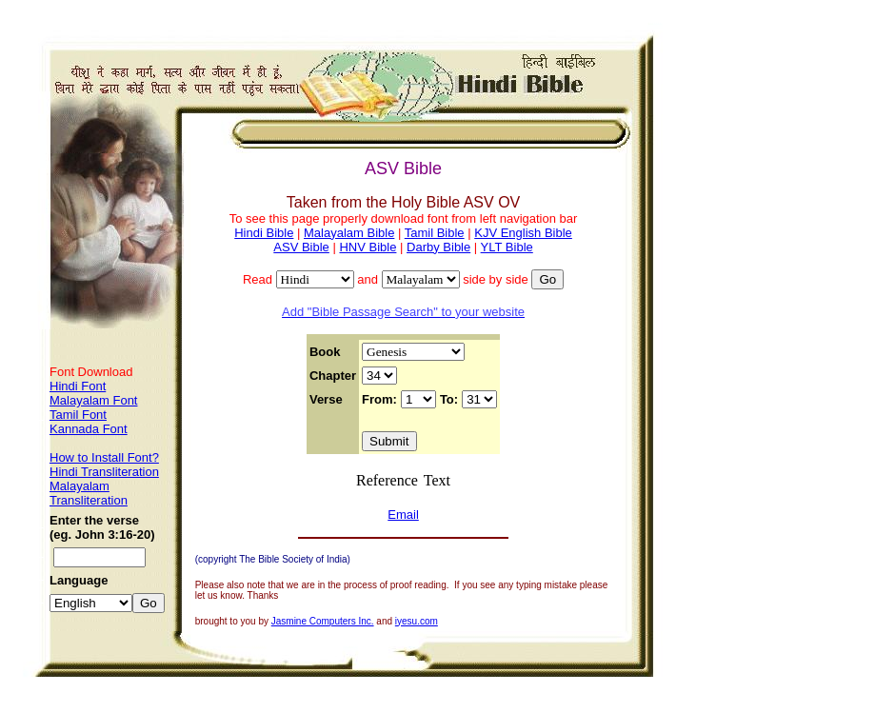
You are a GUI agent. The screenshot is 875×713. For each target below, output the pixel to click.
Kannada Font (89, 429)
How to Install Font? (104, 457)
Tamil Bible (435, 233)
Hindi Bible (263, 233)
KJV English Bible (523, 233)
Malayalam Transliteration (89, 493)
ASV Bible (301, 247)
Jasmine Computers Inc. (322, 621)
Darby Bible (438, 247)
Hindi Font (78, 386)
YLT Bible (507, 247)
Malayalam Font (93, 400)
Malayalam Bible (349, 233)
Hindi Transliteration (104, 472)
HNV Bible (367, 247)
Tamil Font (78, 414)
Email (403, 514)
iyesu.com (416, 621)
